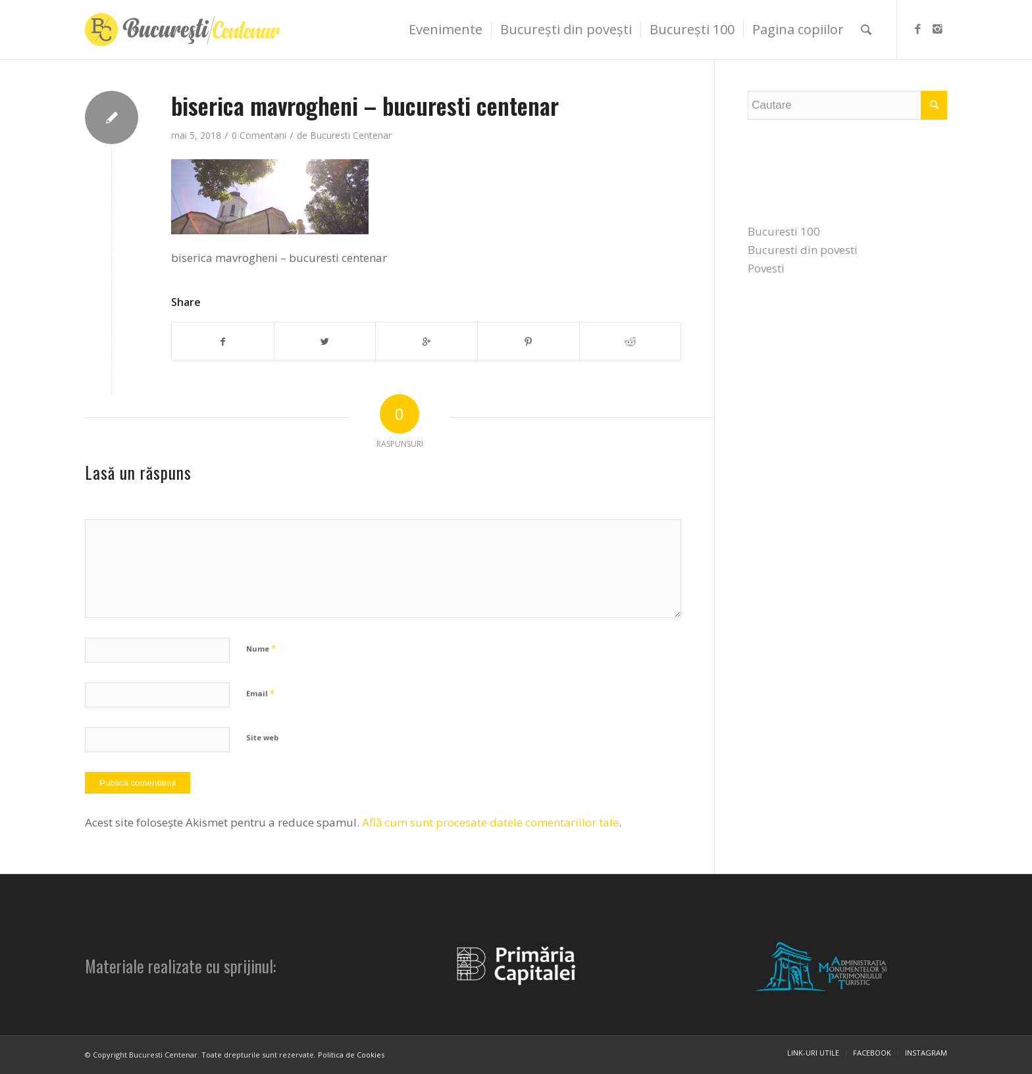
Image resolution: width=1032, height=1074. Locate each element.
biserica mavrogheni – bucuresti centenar (365, 105)
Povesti (766, 268)
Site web (262, 737)
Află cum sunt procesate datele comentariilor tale (490, 822)
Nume (261, 648)
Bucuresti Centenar (351, 135)
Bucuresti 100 (784, 231)
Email (260, 693)
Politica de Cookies (351, 1055)
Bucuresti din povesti (803, 249)
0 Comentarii (259, 135)
